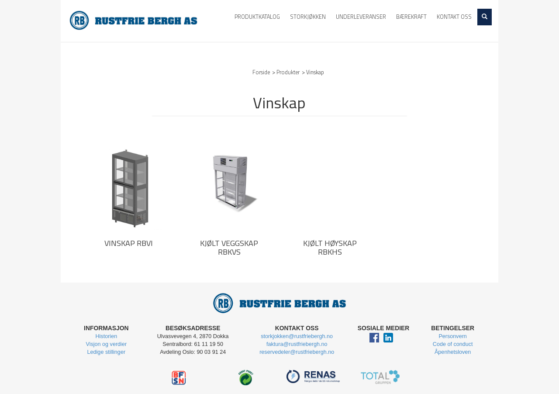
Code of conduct (453, 344)
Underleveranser (361, 17)
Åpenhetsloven (453, 352)
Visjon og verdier (106, 344)
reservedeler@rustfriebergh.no (296, 352)
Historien (106, 336)
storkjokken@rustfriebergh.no (297, 336)
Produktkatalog (257, 17)
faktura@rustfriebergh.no (297, 344)
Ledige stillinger (106, 352)
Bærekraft (411, 17)
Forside (261, 72)
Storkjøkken (308, 17)
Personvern (452, 336)
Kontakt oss (454, 17)
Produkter (288, 72)
